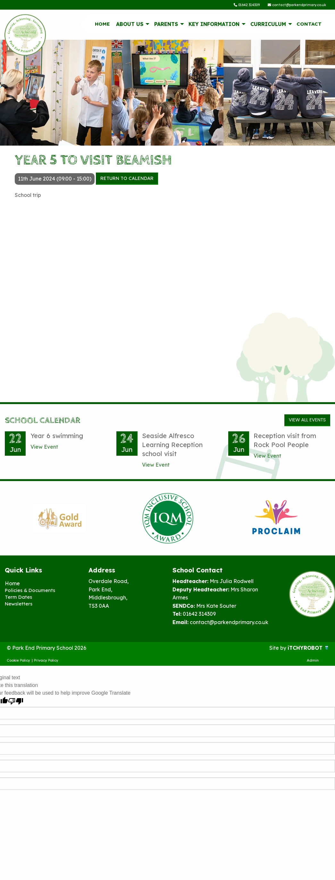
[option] (59, 520)
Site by (278, 649)
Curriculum (268, 25)
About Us (129, 25)
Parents (166, 25)
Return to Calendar (127, 179)
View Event (44, 448)
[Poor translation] (15, 702)
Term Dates (19, 599)
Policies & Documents (31, 592)
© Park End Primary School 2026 (46, 649)
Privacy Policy (46, 661)
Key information (213, 25)
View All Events (307, 421)
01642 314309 (239, 5)
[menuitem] (102, 25)
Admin (313, 661)
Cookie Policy (18, 661)
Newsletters (19, 606)
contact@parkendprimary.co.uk (294, 5)
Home (102, 25)
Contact (309, 25)
